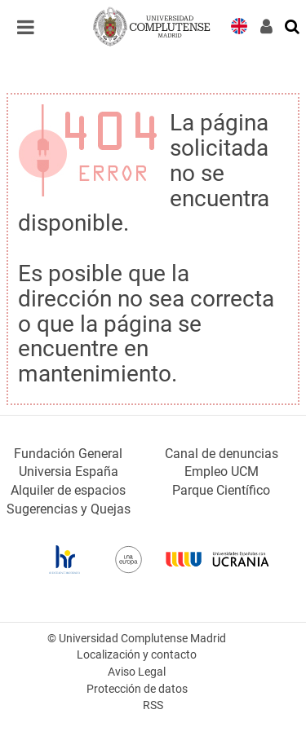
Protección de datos (137, 689)
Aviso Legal (137, 672)
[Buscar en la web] (293, 25)
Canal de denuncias (221, 453)
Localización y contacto (137, 655)
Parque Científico (221, 490)
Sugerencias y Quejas (69, 509)
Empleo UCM (221, 471)
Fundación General (68, 453)
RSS (153, 705)
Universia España (68, 471)
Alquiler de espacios (68, 490)
